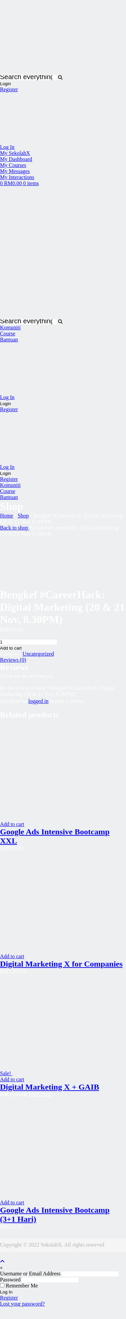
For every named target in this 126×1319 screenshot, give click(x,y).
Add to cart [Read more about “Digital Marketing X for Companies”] (12, 956)
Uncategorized (38, 654)
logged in (38, 701)
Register (9, 89)
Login (5, 83)
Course (7, 333)
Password (10, 1279)
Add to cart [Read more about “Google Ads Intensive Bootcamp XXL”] (12, 824)
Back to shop (15, 528)
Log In (7, 147)
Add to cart (11, 648)
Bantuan (9, 339)
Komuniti (10, 327)
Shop (23, 515)
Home (6, 515)
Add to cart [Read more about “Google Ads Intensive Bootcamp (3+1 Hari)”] (12, 1202)
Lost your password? (22, 1304)
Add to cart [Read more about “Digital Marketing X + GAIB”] (12, 1079)
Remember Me (19, 1285)
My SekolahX (15, 153)
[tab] (63, 660)
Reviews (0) (13, 660)
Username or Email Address (30, 1273)
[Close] (1, 1267)
